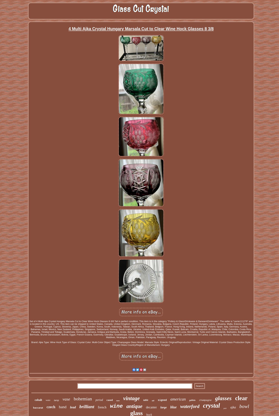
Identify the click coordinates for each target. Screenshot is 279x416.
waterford (189, 406)
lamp (56, 400)
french (102, 407)
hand (63, 407)
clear (241, 398)
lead (73, 407)
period (99, 399)
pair (225, 408)
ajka (233, 407)
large (163, 407)
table (145, 400)
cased (110, 400)
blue (173, 407)
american (178, 399)
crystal (211, 405)
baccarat (38, 407)
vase (66, 399)
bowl (244, 406)
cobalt (38, 399)
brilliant (86, 406)
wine (116, 406)
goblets (192, 400)
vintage (131, 398)
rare (118, 400)
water (48, 400)
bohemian (83, 398)
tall (153, 401)
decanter (151, 407)
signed (162, 400)
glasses (223, 398)
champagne (205, 400)
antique (134, 406)
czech (51, 407)
